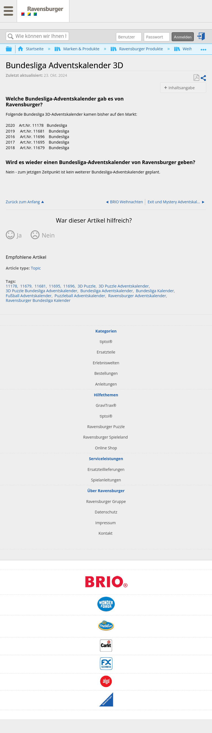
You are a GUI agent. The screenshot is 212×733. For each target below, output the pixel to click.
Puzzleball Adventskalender (80, 295)
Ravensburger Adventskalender (137, 295)
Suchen (11, 36)
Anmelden (183, 37)
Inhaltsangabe (181, 87)
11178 (11, 286)
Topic (36, 268)
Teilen (203, 78)
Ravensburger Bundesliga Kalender (38, 300)
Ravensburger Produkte (137, 48)
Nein (48, 235)
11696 (69, 286)
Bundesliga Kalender (155, 290)
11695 (54, 286)
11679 (25, 286)
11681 (40, 286)
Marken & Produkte (77, 48)
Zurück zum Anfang (23, 201)
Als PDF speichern (196, 77)
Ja (19, 235)
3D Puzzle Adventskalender (124, 286)
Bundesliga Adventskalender (106, 290)
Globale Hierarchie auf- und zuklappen (12, 49)
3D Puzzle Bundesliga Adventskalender (41, 290)
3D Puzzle (87, 286)
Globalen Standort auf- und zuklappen (203, 47)
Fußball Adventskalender (29, 295)
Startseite (31, 48)
